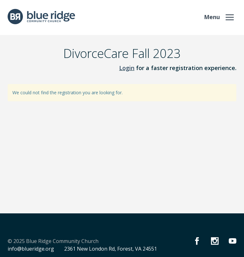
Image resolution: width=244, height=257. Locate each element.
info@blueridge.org (31, 248)
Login (126, 68)
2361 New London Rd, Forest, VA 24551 (110, 248)
